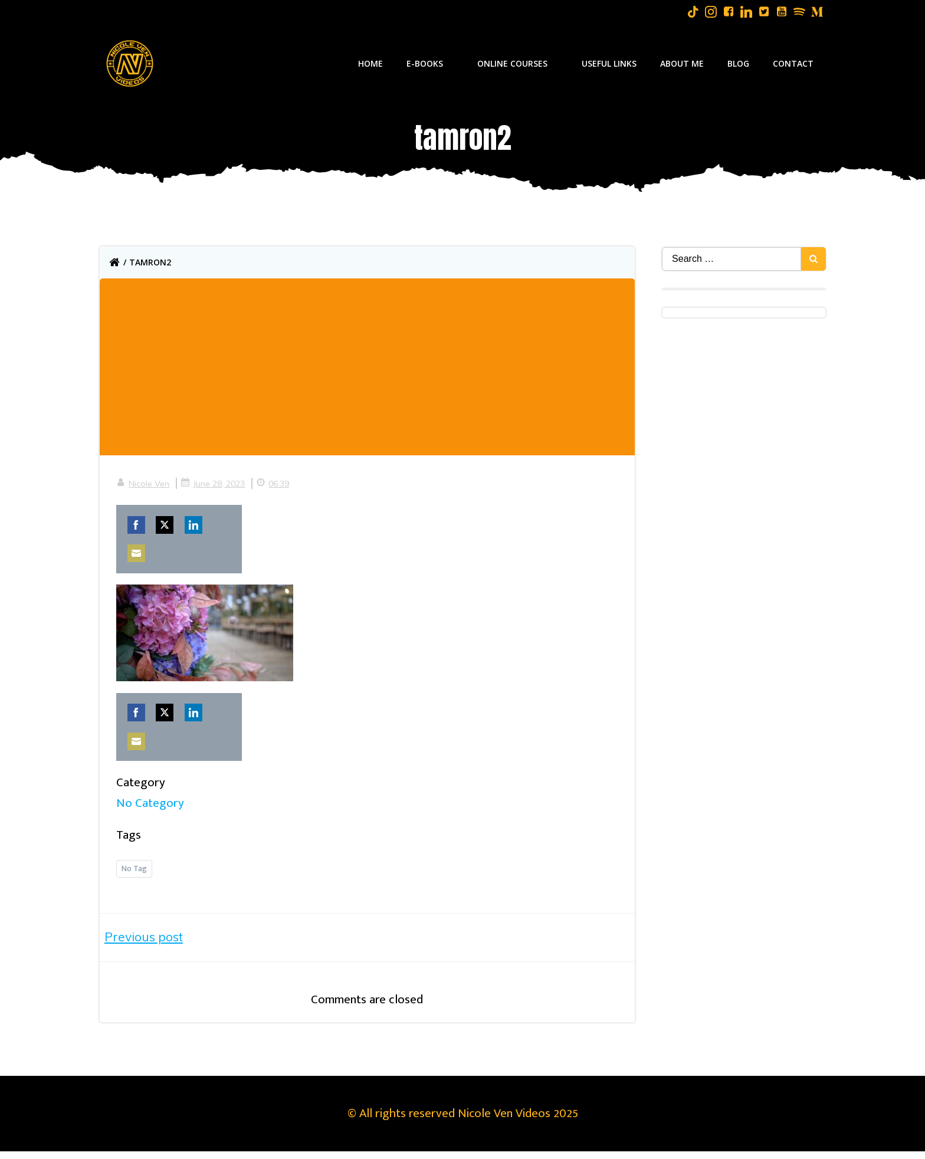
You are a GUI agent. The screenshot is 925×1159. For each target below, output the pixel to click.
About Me (682, 63)
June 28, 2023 (214, 485)
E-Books (430, 63)
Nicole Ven (143, 485)
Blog (739, 63)
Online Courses (518, 63)
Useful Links (609, 63)
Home (371, 63)
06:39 (273, 485)
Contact (793, 63)
